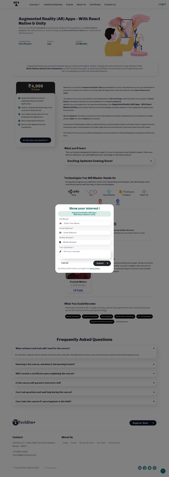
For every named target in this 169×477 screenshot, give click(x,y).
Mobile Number (66, 237)
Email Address (66, 228)
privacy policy (95, 268)
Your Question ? (66, 247)
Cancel (65, 263)
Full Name (64, 219)
